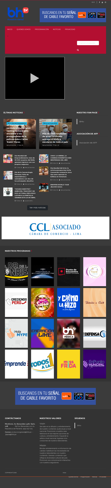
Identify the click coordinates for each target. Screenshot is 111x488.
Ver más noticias (38, 207)
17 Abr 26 (18, 167)
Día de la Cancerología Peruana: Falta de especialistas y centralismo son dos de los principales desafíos (24, 176)
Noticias (57, 29)
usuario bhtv (28, 201)
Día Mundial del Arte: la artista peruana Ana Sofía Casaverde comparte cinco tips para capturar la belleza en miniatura (61, 172)
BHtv (81, 121)
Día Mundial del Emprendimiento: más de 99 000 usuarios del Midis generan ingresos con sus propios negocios (25, 160)
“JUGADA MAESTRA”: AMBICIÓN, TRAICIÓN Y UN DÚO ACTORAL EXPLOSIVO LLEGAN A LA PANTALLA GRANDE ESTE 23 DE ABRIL (25, 193)
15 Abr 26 (18, 184)
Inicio (9, 29)
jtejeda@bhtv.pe (10, 434)
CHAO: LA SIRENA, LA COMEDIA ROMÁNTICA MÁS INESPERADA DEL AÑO (60, 158)
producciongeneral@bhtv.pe (21, 432)
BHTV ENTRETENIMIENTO (17, 123)
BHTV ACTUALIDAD (50, 123)
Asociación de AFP (88, 143)
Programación (42, 29)
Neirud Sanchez (29, 167)
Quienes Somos (24, 29)
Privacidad (70, 29)
